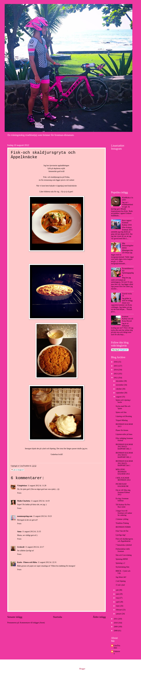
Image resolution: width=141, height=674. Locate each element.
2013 (116, 374)
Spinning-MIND (122, 559)
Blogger (82, 669)
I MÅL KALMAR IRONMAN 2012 (123, 479)
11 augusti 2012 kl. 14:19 (40, 501)
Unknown (117, 652)
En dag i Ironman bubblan (122, 500)
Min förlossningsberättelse (127, 245)
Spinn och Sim (121, 412)
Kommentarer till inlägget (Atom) (32, 623)
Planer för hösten (122, 430)
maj (117, 598)
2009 (116, 627)
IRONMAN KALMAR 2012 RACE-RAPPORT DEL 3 (124, 446)
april (118, 602)
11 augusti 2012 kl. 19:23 (42, 516)
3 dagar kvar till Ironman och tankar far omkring (124, 513)
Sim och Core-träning (124, 555)
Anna (19, 532)
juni (117, 594)
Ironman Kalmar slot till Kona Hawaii (127, 319)
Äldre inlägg (99, 617)
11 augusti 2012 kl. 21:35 (31, 532)
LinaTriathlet (117, 647)
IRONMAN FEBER (123, 527)
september (120, 393)
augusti (119, 397)
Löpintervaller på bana (124, 434)
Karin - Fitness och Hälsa (27, 562)
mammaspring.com (24, 516)
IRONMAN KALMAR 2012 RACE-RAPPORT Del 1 (124, 463)
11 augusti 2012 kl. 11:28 (37, 486)
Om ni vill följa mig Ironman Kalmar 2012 (123, 492)
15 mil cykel (120, 585)
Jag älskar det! (121, 577)
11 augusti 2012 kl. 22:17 (34, 547)
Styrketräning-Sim (122, 567)
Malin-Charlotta (23, 501)
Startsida (57, 617)
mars (118, 606)
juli (117, 590)
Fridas (67, 177)
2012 (116, 378)
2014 (116, 370)
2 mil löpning (120, 581)
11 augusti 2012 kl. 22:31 (47, 562)
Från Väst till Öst (122, 531)
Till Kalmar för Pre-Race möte (123, 506)
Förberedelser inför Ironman (123, 550)
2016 (116, 362)
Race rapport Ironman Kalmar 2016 (127, 223)
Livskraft (20, 547)
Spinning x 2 (120, 563)
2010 (116, 623)
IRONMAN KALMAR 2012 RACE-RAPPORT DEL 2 (124, 455)
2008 (116, 631)
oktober (119, 389)
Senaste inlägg (14, 617)
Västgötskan (22, 486)
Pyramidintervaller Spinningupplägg (128, 271)
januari (119, 614)
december (120, 381)
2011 (116, 619)
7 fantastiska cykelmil (124, 545)
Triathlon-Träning (122, 523)
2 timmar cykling (122, 519)
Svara (19, 493)
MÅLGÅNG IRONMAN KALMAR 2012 (123, 471)
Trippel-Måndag (122, 420)
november (120, 385)
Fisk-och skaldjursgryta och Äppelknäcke (124, 540)
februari (119, 610)
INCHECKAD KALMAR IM (122, 485)
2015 (116, 366)
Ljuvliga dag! (121, 535)
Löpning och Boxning (124, 416)
